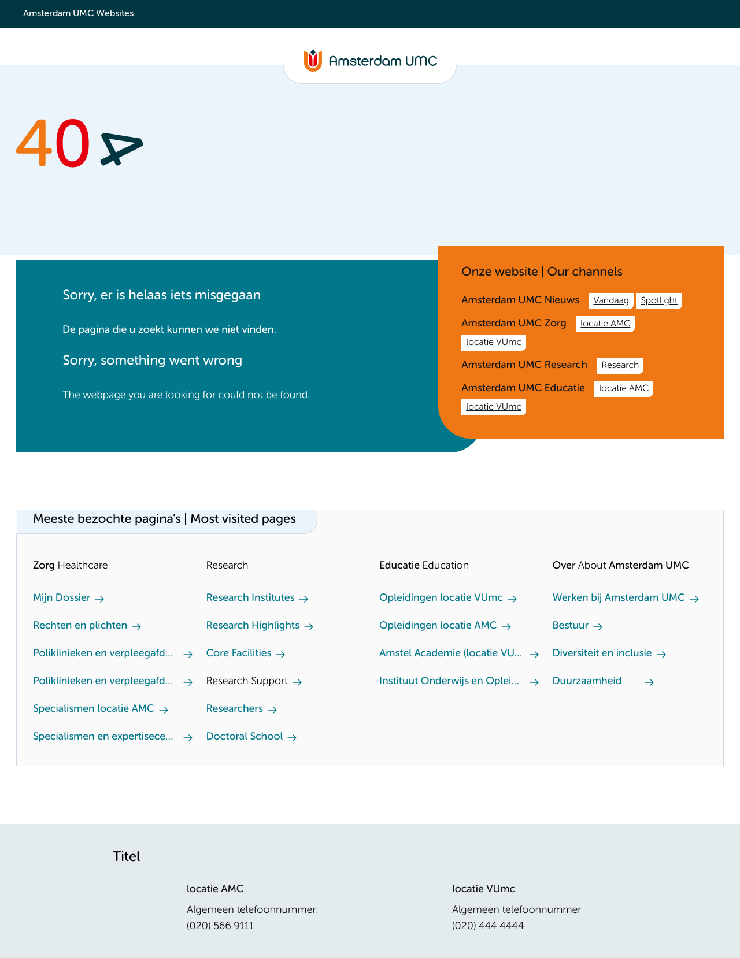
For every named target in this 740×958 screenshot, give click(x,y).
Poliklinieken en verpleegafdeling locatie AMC (106, 654)
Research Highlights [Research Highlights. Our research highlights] (252, 626)
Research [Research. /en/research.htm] (620, 365)
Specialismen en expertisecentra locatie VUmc (106, 737)
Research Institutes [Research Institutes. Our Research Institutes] (250, 598)
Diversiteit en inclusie (602, 654)
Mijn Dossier (61, 598)
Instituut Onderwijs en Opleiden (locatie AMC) (452, 682)
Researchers (234, 709)
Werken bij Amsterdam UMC (619, 598)
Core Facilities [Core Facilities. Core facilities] (239, 654)
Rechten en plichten (80, 626)
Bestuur (571, 626)
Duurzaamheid (587, 682)
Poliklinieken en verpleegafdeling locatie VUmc (106, 682)
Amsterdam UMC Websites (78, 13)
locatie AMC (605, 324)
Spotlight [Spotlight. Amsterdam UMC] (659, 301)
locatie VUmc (493, 342)
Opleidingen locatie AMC (438, 626)
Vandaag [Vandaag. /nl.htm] (611, 301)
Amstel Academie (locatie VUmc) (452, 654)
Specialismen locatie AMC (93, 709)
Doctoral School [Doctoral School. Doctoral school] (244, 737)
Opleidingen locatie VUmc (441, 598)
